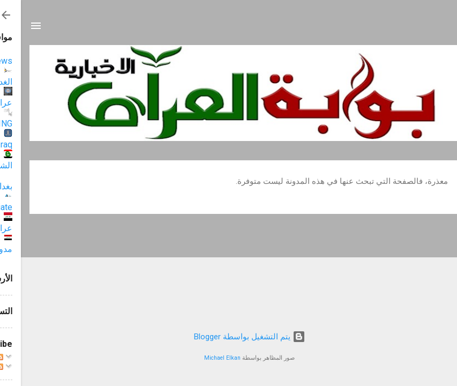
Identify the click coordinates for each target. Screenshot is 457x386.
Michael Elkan (201, 357)
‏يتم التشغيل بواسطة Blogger (228, 337)
